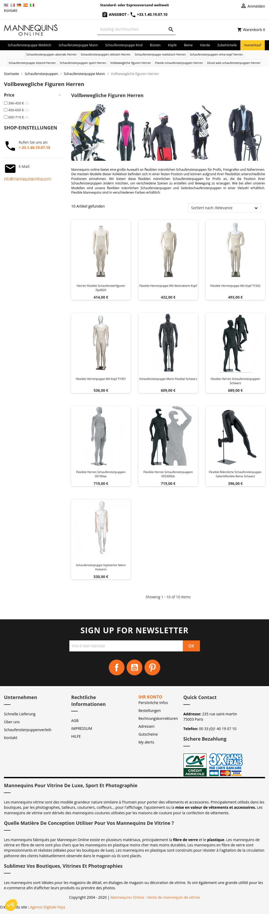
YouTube (134, 667)
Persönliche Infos (153, 702)
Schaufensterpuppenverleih (27, 729)
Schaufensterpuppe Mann (78, 45)
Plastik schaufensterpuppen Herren (179, 63)
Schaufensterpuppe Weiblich (29, 45)
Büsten (155, 45)
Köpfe (172, 45)
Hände (205, 45)
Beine (188, 45)
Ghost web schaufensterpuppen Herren (233, 63)
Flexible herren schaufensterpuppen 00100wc (101, 474)
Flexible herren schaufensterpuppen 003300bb (168, 474)
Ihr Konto (150, 697)
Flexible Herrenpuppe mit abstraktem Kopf (168, 286)
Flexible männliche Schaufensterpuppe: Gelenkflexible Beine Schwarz (235, 474)
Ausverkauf (252, 45)
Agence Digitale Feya (47, 907)
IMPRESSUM (81, 728)
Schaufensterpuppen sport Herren (83, 63)
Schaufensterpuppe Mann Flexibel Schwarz (168, 379)
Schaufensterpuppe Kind (124, 45)
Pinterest (152, 667)
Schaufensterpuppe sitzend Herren (32, 63)
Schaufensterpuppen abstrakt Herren (51, 54)
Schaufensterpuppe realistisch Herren (160, 54)
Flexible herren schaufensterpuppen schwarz (235, 381)
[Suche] (136, 29)
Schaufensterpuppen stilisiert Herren (106, 54)
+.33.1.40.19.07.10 (34, 147)
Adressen (146, 726)
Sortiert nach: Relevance (211, 207)
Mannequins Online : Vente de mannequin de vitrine (155, 897)
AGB (75, 720)
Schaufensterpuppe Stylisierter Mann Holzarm (101, 567)
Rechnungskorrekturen (158, 718)
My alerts (146, 742)
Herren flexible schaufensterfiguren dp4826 (101, 288)
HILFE (76, 736)
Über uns (12, 721)
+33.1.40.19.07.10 (149, 14)
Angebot (115, 14)
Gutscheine (148, 734)
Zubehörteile (227, 45)
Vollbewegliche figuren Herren (130, 63)
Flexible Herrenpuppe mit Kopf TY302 (235, 286)
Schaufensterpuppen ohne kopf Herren (216, 54)
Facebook (117, 667)
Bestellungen (149, 710)
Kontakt (10, 10)
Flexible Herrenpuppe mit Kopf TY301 (101, 379)
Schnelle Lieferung (19, 713)
